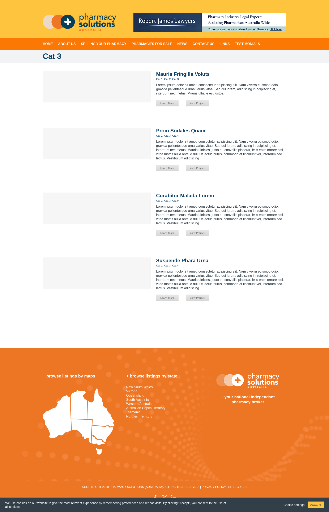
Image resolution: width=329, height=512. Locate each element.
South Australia (137, 399)
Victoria (131, 391)
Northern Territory (139, 416)
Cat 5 (175, 200)
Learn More (167, 103)
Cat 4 (175, 135)
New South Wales (139, 387)
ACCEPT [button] (315, 504)
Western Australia (139, 404)
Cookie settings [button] (293, 505)
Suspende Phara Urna (182, 260)
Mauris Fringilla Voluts (183, 74)
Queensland (135, 395)
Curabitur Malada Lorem (185, 195)
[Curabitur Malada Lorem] (97, 208)
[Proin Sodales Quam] (97, 143)
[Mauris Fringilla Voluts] (97, 86)
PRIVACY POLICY (214, 487)
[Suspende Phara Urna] (97, 273)
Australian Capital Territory (145, 408)
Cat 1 (159, 79)
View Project (197, 103)
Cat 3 (175, 79)
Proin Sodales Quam (180, 130)
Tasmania (133, 412)
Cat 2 (167, 79)
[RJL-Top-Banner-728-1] (209, 22)
